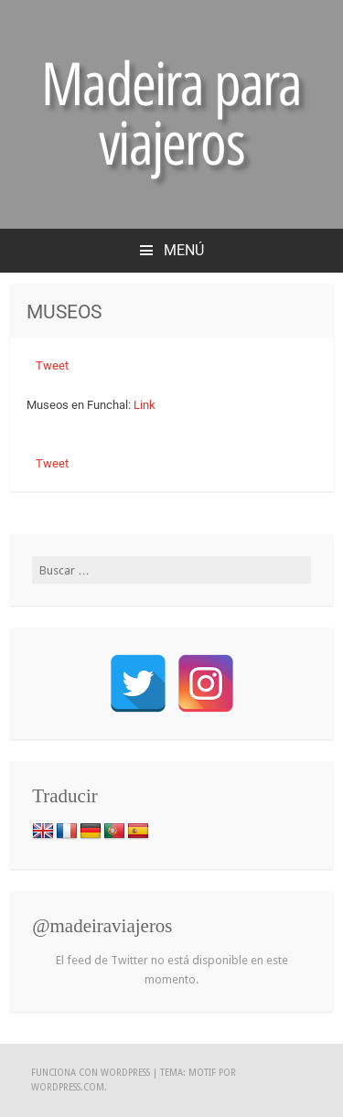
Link (143, 405)
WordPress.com (67, 1087)
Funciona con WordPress (90, 1073)
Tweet (52, 365)
